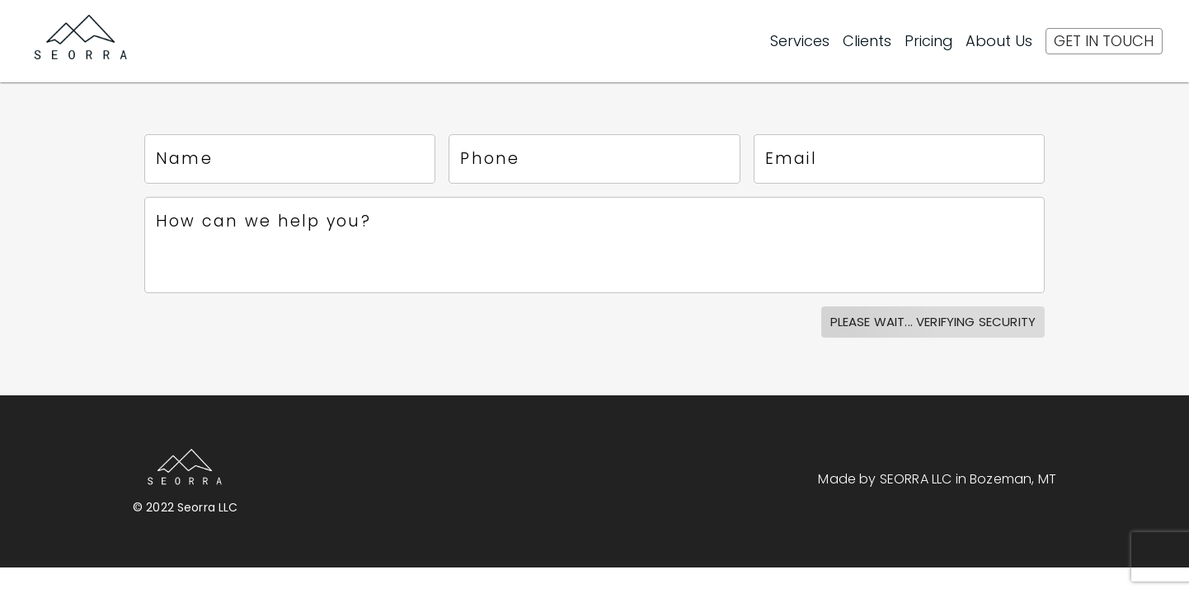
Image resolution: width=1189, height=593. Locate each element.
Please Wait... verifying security (933, 321)
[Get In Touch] (1104, 41)
